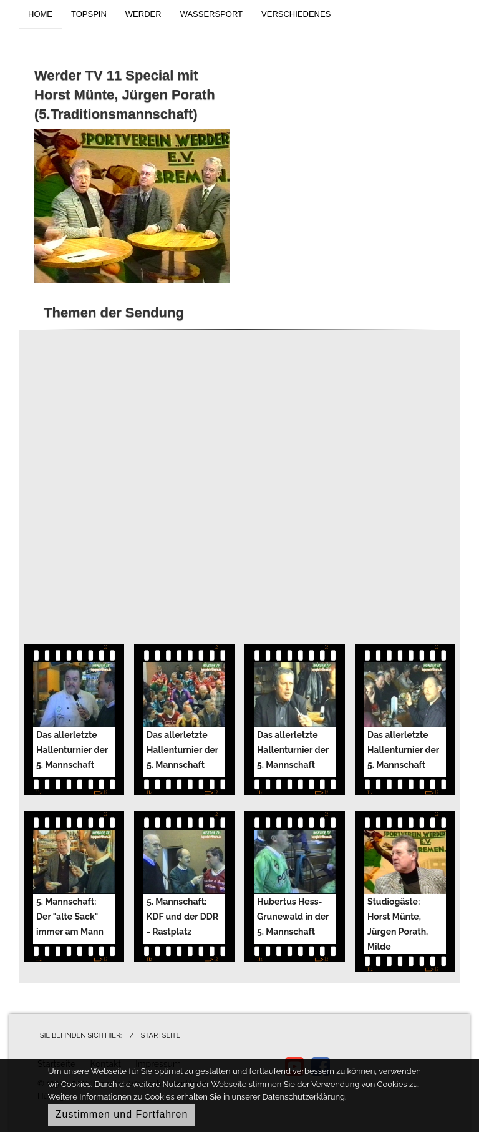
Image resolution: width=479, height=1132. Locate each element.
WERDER (143, 14)
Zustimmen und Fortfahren (122, 1114)
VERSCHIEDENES (296, 14)
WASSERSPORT (211, 14)
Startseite (160, 1035)
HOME (40, 14)
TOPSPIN (89, 14)
